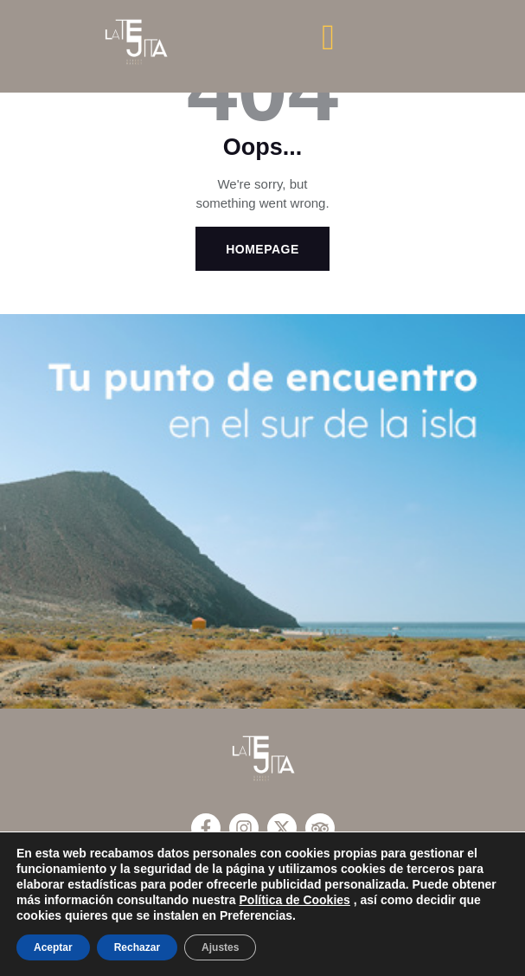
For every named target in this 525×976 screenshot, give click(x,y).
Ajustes (220, 947)
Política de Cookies (295, 900)
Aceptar (53, 947)
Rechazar (137, 947)
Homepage (262, 249)
